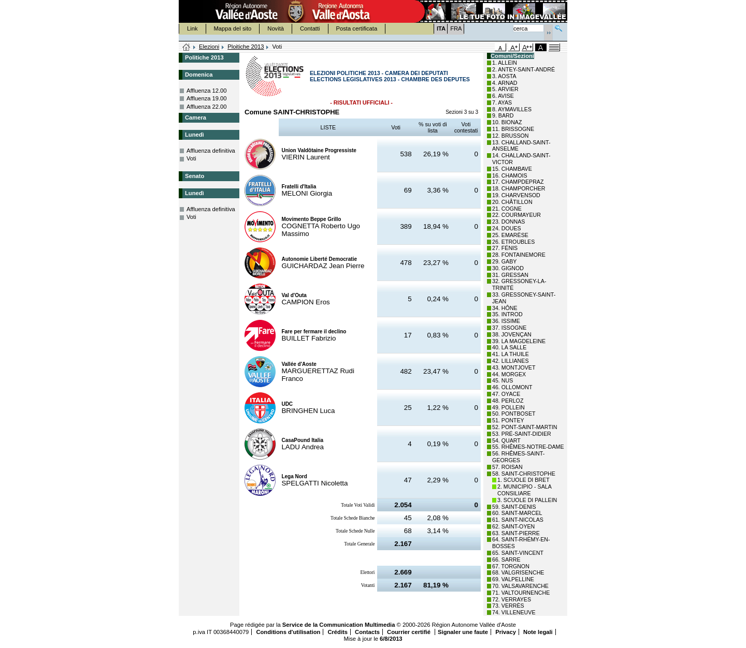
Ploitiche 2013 (245, 46)
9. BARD (502, 115)
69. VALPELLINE (513, 579)
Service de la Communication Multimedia (338, 625)
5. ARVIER (505, 89)
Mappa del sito (233, 28)
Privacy (505, 632)
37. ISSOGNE (509, 328)
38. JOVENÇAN (512, 334)
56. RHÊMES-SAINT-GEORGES (518, 456)
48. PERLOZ (507, 400)
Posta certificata (357, 28)
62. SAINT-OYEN (513, 526)
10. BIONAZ (507, 122)
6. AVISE (503, 96)
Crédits (337, 632)
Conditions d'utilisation (288, 632)
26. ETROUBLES (513, 242)
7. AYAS (502, 102)
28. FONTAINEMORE (519, 255)
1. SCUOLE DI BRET (523, 480)
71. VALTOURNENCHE (521, 593)
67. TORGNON (510, 566)
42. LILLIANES (510, 361)
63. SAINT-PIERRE (516, 533)
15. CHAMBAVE (512, 169)
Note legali (538, 632)
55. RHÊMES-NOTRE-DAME (528, 447)
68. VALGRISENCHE (518, 572)
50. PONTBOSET (514, 413)
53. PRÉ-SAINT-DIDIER (521, 434)
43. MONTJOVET (514, 367)
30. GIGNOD (508, 268)
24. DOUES (506, 228)
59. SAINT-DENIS (514, 507)
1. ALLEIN (504, 63)
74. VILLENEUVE (514, 612)
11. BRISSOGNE (513, 129)
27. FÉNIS (505, 248)
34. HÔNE (505, 308)
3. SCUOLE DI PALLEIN (527, 500)
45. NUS (502, 380)
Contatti (310, 28)
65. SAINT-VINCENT (517, 553)
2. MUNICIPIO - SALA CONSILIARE (524, 489)
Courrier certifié (409, 632)
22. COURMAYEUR (516, 215)
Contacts (367, 632)
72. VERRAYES (511, 599)
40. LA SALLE (509, 347)
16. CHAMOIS (509, 175)
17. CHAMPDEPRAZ (517, 182)
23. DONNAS (508, 221)
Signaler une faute (463, 632)
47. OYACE (506, 394)
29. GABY (504, 261)
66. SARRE (506, 559)
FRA (456, 28)
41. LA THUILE (510, 354)
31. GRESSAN (510, 275)
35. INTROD (507, 314)
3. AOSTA (504, 76)
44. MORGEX (509, 374)
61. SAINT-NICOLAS (517, 520)
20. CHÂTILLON (512, 202)
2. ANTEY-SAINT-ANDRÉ (523, 69)
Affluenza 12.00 (207, 90)
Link (192, 28)
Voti (191, 158)
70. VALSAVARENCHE (520, 586)
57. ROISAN (507, 467)
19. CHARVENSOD (516, 195)
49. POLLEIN (508, 407)
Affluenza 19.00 (207, 98)
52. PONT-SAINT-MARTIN (524, 427)
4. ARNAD (505, 83)
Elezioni (209, 46)
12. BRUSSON (510, 135)
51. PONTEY (508, 420)
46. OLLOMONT (512, 387)
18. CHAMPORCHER (518, 188)
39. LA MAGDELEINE (519, 341)
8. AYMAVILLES (512, 109)
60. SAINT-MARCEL (517, 513)
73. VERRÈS (508, 605)
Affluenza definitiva (211, 151)
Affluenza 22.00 (207, 107)
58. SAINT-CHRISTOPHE (523, 473)
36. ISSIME (506, 321)
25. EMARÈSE (510, 235)
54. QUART (506, 440)
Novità (275, 28)
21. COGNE (507, 208)
